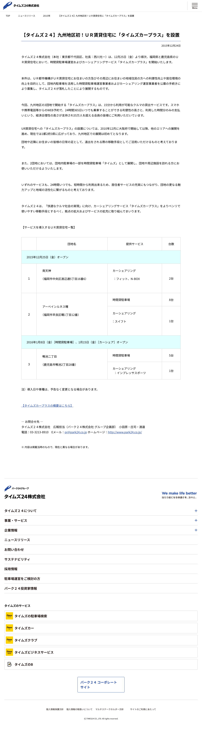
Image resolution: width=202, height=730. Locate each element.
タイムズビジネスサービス (30, 652)
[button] (101, 511)
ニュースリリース (26, 15)
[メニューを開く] (195, 6)
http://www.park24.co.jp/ (125, 432)
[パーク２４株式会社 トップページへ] (16, 490)
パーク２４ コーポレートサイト (98, 684)
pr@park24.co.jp (76, 432)
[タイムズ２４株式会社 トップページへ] (21, 8)
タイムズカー (20, 628)
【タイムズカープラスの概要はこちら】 (47, 405)
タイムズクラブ (21, 640)
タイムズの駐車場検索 (26, 615)
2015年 (46, 15)
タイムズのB (19, 664)
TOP (8, 15)
